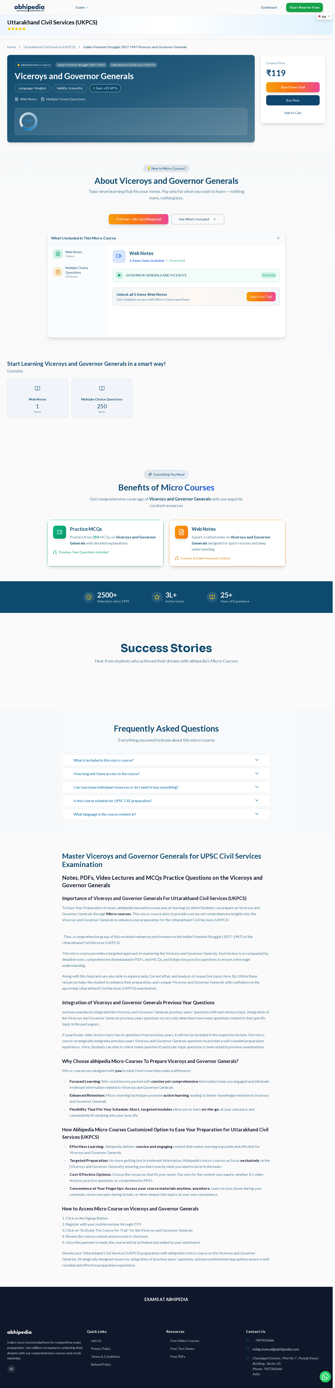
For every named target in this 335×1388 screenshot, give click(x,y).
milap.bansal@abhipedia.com (275, 1349)
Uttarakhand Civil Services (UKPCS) (49, 47)
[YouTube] (11, 1369)
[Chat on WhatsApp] (322, 1375)
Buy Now (292, 100)
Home (11, 47)
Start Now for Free (304, 7)
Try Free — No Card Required (138, 219)
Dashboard (269, 7)
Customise (15, 371)
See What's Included (198, 219)
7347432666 (264, 1340)
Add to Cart (293, 113)
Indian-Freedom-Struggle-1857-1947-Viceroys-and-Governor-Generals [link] (135, 47)
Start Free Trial (293, 87)
